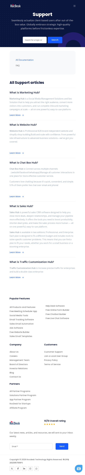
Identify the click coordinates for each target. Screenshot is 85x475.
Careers (14, 356)
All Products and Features (22, 307)
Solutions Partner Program (23, 395)
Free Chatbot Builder (56, 314)
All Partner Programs (20, 391)
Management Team (20, 360)
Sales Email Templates (21, 336)
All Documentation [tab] (24, 59)
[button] (74, 6)
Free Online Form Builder (57, 310)
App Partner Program (20, 399)
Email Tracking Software (22, 319)
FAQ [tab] (18, 65)
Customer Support (53, 351)
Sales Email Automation (22, 323)
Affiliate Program (18, 408)
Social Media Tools (19, 315)
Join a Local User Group (56, 356)
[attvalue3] (31, 446)
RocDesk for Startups (20, 403)
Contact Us (15, 376)
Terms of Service (52, 364)
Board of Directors (19, 364)
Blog (12, 372)
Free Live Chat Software (57, 318)
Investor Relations (19, 368)
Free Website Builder (20, 332)
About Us (14, 351)
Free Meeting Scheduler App (23, 311)
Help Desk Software (55, 306)
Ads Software (16, 328)
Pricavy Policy (51, 360)
